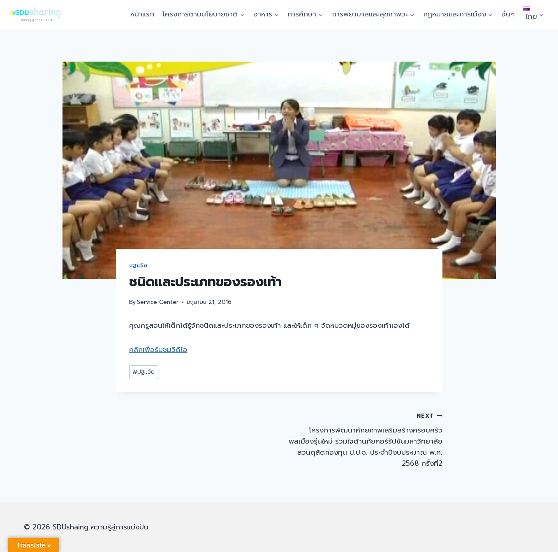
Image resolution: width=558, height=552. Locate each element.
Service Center (157, 302)
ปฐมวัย (138, 265)
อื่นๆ (508, 14)
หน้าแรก (142, 14)
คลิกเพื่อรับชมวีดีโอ (158, 349)
